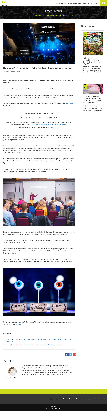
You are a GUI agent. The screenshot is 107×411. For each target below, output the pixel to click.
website (13, 253)
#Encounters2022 (34, 118)
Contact (84, 3)
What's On (69, 3)
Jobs (94, 399)
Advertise (87, 399)
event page (69, 103)
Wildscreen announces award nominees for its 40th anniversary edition (38, 345)
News (79, 3)
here (70, 261)
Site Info (53, 406)
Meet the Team (61, 399)
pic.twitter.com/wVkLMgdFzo (57, 124)
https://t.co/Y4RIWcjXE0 (38, 124)
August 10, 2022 (55, 127)
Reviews (75, 3)
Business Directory (61, 3)
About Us (51, 399)
